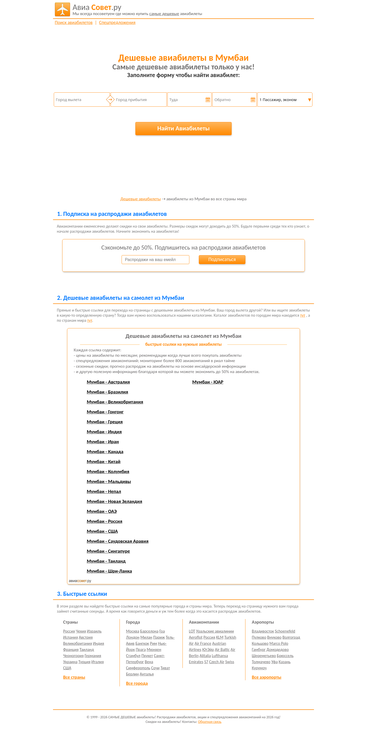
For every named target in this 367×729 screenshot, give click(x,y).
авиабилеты (137, 9)
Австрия (86, 637)
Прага (141, 649)
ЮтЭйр (208, 649)
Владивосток (263, 631)
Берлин (132, 674)
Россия (69, 631)
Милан (146, 637)
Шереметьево (264, 655)
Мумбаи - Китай (103, 461)
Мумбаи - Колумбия (108, 471)
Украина (70, 661)
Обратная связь (209, 722)
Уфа (274, 661)
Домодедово (278, 649)
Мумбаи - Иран (103, 441)
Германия (93, 655)
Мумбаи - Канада (105, 451)
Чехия (81, 631)
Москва (132, 631)
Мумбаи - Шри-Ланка (109, 571)
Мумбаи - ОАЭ (102, 511)
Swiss (229, 661)
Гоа (162, 631)
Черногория (73, 655)
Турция (84, 661)
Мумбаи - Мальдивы (109, 481)
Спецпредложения (117, 22)
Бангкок (142, 643)
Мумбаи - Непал (104, 491)
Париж (159, 637)
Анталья (147, 674)
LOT (192, 631)
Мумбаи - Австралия (108, 382)
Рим (153, 643)
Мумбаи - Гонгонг (105, 412)
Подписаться (222, 259)
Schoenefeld (285, 631)
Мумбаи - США (102, 531)
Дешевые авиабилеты (141, 199)
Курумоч (259, 667)
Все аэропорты (266, 677)
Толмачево (261, 661)
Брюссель (285, 655)
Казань (285, 661)
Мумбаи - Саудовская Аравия (117, 541)
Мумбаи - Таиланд (106, 561)
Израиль (94, 631)
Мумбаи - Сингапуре (108, 551)
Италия (97, 661)
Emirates (196, 661)
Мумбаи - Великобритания (115, 402)
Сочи (155, 667)
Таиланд (87, 649)
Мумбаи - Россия (104, 521)
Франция (71, 649)
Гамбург (259, 649)
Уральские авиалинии (215, 631)
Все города (137, 683)
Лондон (133, 637)
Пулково (259, 637)
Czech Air (216, 661)
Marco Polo (278, 643)
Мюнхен (154, 649)
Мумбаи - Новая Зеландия (114, 501)
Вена (149, 661)
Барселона (149, 631)
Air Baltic (222, 649)
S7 (206, 661)
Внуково (274, 637)
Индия (98, 643)
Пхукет (147, 655)
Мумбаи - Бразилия (107, 392)
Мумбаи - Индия (104, 432)
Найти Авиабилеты (183, 128)
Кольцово (260, 643)
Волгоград (291, 637)
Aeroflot (195, 637)
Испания (70, 637)
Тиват (165, 667)
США (67, 667)
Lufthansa (220, 655)
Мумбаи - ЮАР (207, 382)
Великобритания (77, 643)
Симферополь (138, 667)
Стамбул (133, 655)
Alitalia (205, 655)
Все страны (74, 677)
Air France (202, 643)
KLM (220, 637)
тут (302, 315)
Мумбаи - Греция (105, 422)
